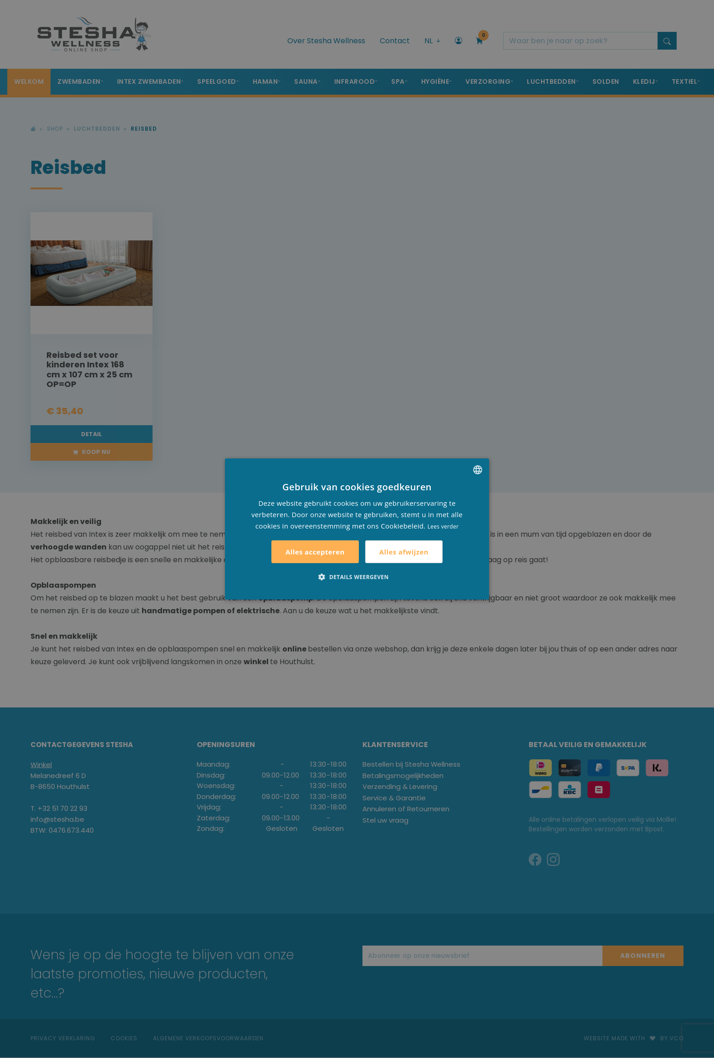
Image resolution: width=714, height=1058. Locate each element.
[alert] (357, 529)
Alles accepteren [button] (315, 551)
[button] (356, 576)
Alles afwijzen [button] (403, 551)
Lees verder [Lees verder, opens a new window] (443, 526)
